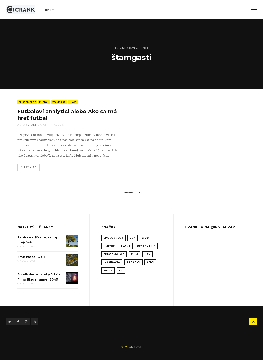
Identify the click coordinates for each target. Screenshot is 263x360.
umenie (109, 246)
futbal (44, 102)
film (134, 254)
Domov (49, 9)
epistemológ (27, 102)
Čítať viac (28, 167)
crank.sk (127, 347)
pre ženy (133, 262)
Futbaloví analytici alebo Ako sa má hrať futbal (67, 114)
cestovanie (146, 246)
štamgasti (59, 102)
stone (32, 124)
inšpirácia (112, 262)
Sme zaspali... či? (31, 257)
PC (121, 270)
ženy (150, 262)
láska (126, 246)
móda (108, 270)
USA (133, 238)
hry (147, 254)
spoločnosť (113, 238)
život (73, 102)
